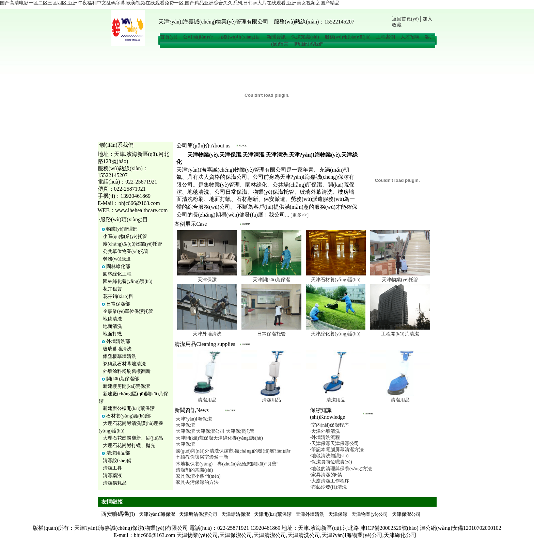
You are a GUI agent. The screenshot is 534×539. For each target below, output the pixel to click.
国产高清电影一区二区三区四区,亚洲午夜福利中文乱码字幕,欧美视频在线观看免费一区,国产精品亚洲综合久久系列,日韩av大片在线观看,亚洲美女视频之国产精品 (170, 2)
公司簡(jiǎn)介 (198, 36)
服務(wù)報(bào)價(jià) (348, 36)
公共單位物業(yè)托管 (126, 251)
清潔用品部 (118, 453)
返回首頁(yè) (405, 18)
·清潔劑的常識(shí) (193, 470)
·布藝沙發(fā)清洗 (328, 487)
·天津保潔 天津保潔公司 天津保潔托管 (214, 431)
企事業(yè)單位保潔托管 (128, 311)
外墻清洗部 (118, 341)
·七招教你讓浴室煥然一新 (201, 457)
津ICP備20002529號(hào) (389, 528)
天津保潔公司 (406, 514)
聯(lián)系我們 (309, 44)
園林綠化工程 (117, 273)
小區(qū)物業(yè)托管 (125, 236)
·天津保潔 (184, 425)
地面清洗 (112, 326)
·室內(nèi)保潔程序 (329, 425)
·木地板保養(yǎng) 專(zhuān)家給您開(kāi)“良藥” (226, 463)
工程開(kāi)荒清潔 (400, 333)
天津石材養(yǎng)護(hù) (336, 279)
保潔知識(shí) (305, 36)
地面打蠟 (112, 333)
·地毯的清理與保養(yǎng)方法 (341, 468)
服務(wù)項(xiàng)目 (239, 36)
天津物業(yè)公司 (369, 514)
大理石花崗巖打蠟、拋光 (129, 445)
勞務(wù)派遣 (117, 258)
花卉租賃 (112, 288)
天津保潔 (207, 279)
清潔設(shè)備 (117, 460)
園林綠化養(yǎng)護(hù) (128, 281)
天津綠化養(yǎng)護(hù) (336, 333)
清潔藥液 (112, 475)
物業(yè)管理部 (122, 229)
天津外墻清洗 (207, 333)
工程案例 (385, 36)
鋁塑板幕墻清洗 (119, 356)
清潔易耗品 (115, 483)
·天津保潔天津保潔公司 (334, 443)
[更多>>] (299, 215)
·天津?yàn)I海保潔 (192, 419)
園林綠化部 (118, 266)
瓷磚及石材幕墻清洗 (124, 363)
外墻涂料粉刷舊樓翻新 (127, 371)
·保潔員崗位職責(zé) (331, 461)
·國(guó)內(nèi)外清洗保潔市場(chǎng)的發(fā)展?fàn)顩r (232, 451)
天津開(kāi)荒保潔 (271, 279)
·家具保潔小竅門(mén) (197, 476)
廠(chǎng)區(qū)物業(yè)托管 (132, 244)
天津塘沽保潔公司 (198, 514)
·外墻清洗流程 (325, 437)
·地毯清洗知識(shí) (329, 455)
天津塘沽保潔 (235, 514)
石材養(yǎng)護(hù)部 (128, 415)
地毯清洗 (112, 318)
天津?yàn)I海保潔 (157, 514)
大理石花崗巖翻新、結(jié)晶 (133, 438)
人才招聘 (410, 36)
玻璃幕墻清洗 (117, 348)
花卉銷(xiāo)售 (118, 296)
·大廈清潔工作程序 (329, 480)
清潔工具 (112, 468)
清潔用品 (207, 399)
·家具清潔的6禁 (326, 474)
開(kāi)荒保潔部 (122, 378)
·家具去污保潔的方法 (196, 482)
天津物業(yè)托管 (400, 279)
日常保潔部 (118, 303)
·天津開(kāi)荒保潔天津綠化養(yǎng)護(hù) (218, 438)
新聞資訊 (276, 36)
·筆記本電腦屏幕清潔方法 (337, 449)
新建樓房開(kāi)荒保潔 (126, 386)
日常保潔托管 (271, 333)
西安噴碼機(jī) (118, 514)
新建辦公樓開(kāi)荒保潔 (129, 408)
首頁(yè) (168, 36)
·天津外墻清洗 (325, 431)
